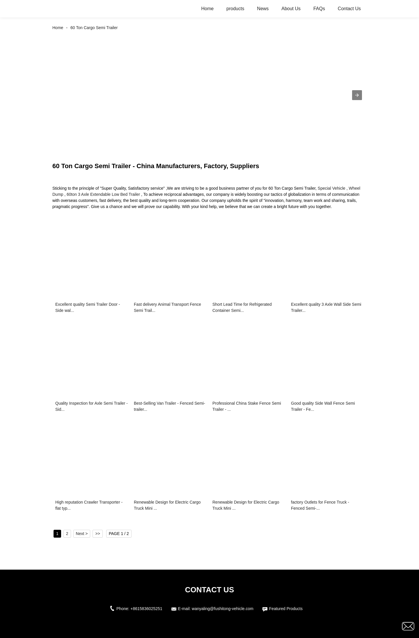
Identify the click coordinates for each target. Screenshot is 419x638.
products (235, 8)
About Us (291, 8)
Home (207, 8)
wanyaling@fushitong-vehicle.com (222, 608)
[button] (357, 95)
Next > (82, 533)
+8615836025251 (146, 608)
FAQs (319, 8)
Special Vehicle (331, 188)
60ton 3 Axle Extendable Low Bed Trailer (103, 194)
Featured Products (286, 608)
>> (97, 533)
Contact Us (349, 8)
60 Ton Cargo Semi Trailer (94, 27)
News (263, 8)
